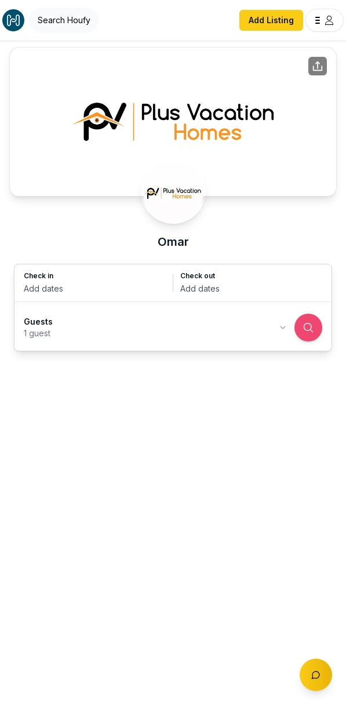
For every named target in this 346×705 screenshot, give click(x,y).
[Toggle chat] (316, 675)
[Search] (308, 327)
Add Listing (271, 20)
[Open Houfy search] (64, 20)
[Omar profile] (173, 191)
